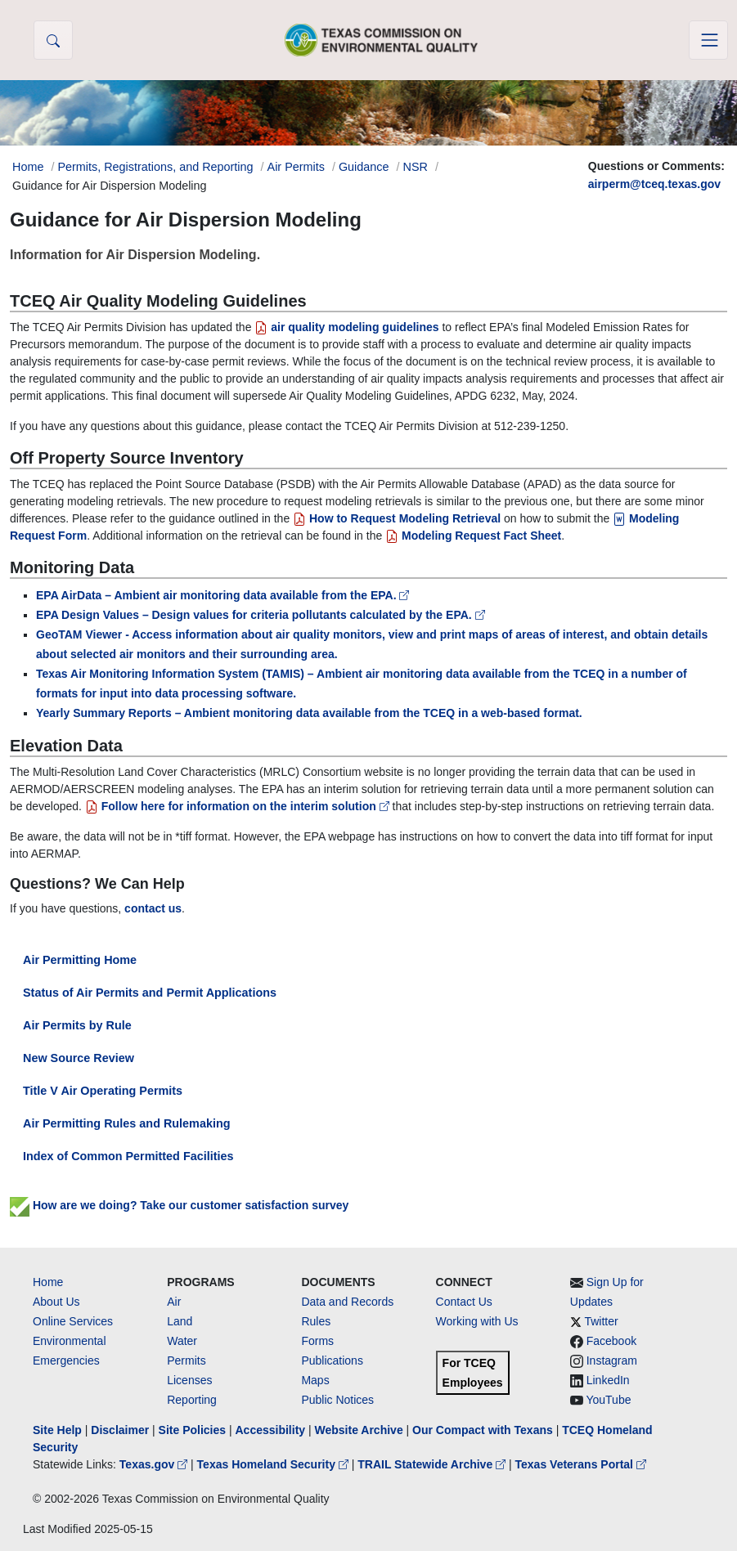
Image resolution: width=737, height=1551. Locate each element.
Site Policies (192, 1430)
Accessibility (271, 1430)
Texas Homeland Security (274, 1464)
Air (174, 1301)
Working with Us (477, 1321)
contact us (153, 908)
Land (179, 1321)
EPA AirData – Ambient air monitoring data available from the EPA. (222, 595)
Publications (332, 1360)
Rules (315, 1321)
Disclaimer (120, 1430)
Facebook (611, 1340)
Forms (317, 1340)
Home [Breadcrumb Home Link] (27, 166)
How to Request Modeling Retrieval (397, 518)
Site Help (57, 1430)
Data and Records (347, 1301)
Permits (186, 1360)
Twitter (601, 1321)
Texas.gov (155, 1464)
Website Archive (359, 1430)
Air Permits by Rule (77, 1025)
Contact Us (464, 1301)
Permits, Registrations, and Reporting (155, 166)
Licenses (189, 1380)
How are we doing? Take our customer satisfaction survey (179, 1205)
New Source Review (78, 1058)
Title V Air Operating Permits (102, 1090)
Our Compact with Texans (482, 1430)
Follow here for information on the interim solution (239, 806)
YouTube (608, 1399)
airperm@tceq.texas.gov (654, 184)
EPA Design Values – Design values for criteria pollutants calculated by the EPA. (260, 614)
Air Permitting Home (80, 959)
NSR (415, 166)
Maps (315, 1380)
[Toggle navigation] (708, 40)
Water (182, 1340)
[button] (53, 40)
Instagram (611, 1360)
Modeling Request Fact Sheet (473, 535)
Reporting (192, 1399)
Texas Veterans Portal (580, 1464)
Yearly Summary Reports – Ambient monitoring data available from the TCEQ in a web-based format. (309, 712)
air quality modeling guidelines (346, 327)
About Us (56, 1301)
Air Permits (296, 166)
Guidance (364, 166)
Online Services (73, 1321)
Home (48, 1282)
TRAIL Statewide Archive (433, 1464)
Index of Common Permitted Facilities (128, 1156)
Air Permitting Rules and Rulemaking (126, 1123)
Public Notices (337, 1399)
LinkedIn (608, 1380)
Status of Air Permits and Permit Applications (149, 992)
